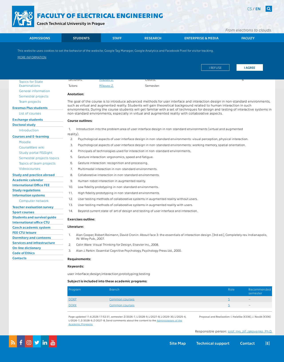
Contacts (19, 258)
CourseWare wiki (31, 147)
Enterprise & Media (201, 38)
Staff (117, 38)
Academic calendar (27, 180)
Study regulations (26, 190)
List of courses (30, 113)
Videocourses (29, 168)
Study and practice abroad (33, 175)
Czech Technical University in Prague (71, 23)
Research (153, 38)
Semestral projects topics (39, 158)
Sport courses (23, 212)
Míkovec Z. (106, 79)
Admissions (40, 38)
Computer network (34, 201)
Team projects (30, 101)
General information (34, 91)
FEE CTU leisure (24, 232)
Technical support (212, 343)
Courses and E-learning (30, 136)
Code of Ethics (23, 253)
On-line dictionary (26, 248)
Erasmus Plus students (29, 108)
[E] (267, 343)
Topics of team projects (37, 163)
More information (32, 57)
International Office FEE (31, 185)
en (258, 8)
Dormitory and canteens (31, 237)
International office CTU (31, 222)
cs (249, 8)
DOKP (73, 299)
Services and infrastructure (33, 243)
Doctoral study (24, 125)
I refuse (215, 67)
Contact (247, 343)
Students (81, 38)
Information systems (28, 195)
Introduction (29, 130)
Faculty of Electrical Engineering (100, 15)
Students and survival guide (34, 217)
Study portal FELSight (35, 152)
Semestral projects (33, 96)
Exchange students (27, 119)
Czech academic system (31, 227)
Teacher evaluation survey (32, 207)
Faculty (247, 38)
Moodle (25, 142)
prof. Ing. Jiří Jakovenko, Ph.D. (250, 331)
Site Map (178, 343)
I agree (249, 67)
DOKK (73, 305)
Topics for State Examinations (31, 83)
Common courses (121, 299)
